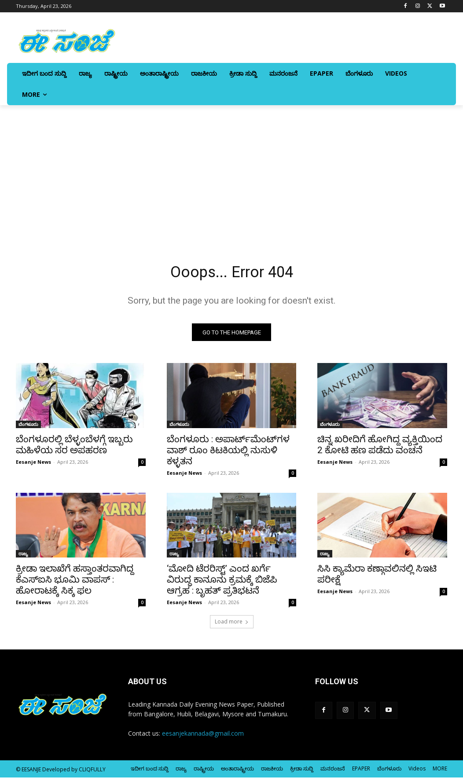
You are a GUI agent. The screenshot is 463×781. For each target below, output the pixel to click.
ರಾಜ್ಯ (23, 557)
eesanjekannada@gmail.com (203, 736)
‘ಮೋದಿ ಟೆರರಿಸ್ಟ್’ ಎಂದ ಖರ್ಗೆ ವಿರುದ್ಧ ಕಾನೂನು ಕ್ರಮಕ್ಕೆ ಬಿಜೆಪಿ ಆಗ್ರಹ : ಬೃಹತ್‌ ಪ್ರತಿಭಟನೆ (222, 583)
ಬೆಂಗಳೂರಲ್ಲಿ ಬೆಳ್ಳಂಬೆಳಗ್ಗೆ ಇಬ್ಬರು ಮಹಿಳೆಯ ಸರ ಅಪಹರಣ (74, 447)
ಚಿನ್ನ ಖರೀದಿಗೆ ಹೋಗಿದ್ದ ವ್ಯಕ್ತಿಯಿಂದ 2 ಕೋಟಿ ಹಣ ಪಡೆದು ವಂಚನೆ (379, 447)
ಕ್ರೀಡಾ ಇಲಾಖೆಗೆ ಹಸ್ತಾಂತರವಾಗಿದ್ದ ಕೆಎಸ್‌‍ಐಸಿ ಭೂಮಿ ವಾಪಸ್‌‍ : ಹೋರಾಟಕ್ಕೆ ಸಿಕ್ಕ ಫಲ (75, 583)
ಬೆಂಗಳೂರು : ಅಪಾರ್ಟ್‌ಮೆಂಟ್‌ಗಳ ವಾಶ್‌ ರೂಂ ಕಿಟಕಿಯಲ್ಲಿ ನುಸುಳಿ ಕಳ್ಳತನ (228, 453)
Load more (232, 625)
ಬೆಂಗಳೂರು (28, 427)
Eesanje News (33, 465)
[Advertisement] (231, 171)
